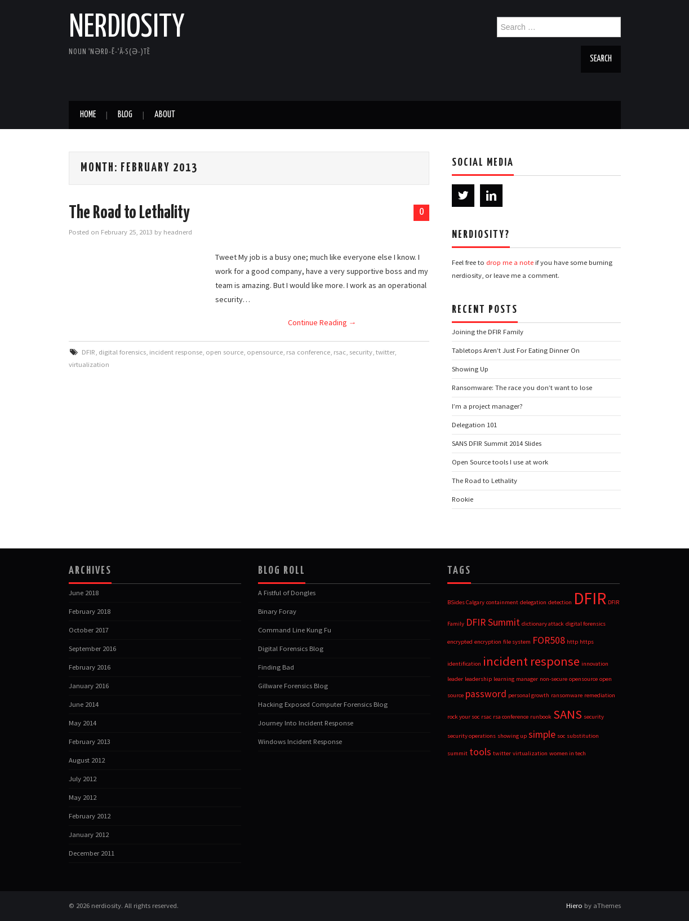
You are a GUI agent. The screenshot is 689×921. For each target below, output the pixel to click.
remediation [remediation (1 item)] (599, 695)
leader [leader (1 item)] (455, 679)
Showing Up (470, 369)
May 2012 (82, 797)
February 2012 (89, 816)
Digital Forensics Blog (290, 648)
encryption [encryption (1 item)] (487, 641)
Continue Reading (322, 322)
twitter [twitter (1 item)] (502, 753)
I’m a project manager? (487, 406)
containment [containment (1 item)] (502, 602)
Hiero (574, 905)
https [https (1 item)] (587, 641)
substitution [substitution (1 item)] (583, 736)
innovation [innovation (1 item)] (594, 663)
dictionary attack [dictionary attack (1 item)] (543, 623)
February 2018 (89, 611)
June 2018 (84, 592)
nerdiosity (127, 27)
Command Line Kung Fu (294, 630)
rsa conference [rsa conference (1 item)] (510, 716)
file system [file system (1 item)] (517, 641)
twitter (385, 352)
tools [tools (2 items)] (480, 752)
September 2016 (92, 648)
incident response (175, 352)
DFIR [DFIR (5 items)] (590, 598)
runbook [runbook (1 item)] (541, 716)
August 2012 (87, 760)
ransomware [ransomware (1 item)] (567, 695)
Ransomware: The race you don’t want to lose (522, 387)
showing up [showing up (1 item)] (512, 736)
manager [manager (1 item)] (527, 679)
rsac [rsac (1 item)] (486, 716)
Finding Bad (276, 667)
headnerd (177, 232)
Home (88, 114)
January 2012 (89, 834)
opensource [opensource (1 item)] (583, 679)
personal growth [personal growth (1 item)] (528, 695)
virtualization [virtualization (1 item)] (530, 753)
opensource (265, 352)
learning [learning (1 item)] (504, 679)
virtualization (89, 364)
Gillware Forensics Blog (293, 685)
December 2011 (91, 853)
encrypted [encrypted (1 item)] (460, 641)
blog (125, 114)
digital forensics (122, 352)
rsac (340, 352)
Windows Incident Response (300, 741)
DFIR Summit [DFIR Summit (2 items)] (493, 622)
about (164, 114)
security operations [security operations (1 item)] (471, 736)
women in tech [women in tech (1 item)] (567, 753)
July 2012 (82, 778)
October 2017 (89, 630)
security (360, 352)
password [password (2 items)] (485, 694)
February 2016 (89, 667)
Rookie (462, 499)
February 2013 (89, 741)
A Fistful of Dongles (286, 592)
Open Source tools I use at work (500, 462)
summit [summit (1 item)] (457, 753)
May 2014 (82, 723)
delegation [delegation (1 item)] (533, 602)
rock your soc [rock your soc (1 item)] (463, 716)
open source (224, 352)
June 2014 (84, 704)
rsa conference (308, 352)
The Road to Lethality (129, 213)
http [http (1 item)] (572, 641)
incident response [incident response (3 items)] (531, 661)
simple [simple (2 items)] (541, 734)
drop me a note (510, 262)
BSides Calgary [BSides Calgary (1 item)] (465, 602)
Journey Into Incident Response (305, 723)
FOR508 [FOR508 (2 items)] (548, 640)
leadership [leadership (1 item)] (478, 679)
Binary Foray (277, 611)
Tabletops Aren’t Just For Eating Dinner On (516, 350)
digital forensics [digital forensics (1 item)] (586, 623)
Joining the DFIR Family (487, 331)
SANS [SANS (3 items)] (567, 714)
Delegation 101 (474, 424)
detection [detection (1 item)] (560, 602)
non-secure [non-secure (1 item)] (553, 679)
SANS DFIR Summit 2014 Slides (496, 443)
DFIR (88, 352)
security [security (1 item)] (594, 716)
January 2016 (89, 685)
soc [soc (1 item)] (561, 736)
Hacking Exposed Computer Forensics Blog (323, 704)
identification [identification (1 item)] (464, 663)
